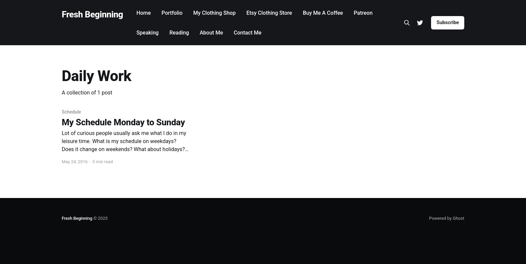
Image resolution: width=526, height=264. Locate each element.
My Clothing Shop (214, 13)
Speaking (148, 32)
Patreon (363, 13)
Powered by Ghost (446, 218)
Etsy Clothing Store (269, 13)
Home (144, 13)
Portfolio (172, 13)
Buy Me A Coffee (323, 13)
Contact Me (248, 32)
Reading (179, 32)
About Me (211, 32)
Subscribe (447, 22)
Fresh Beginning (92, 14)
